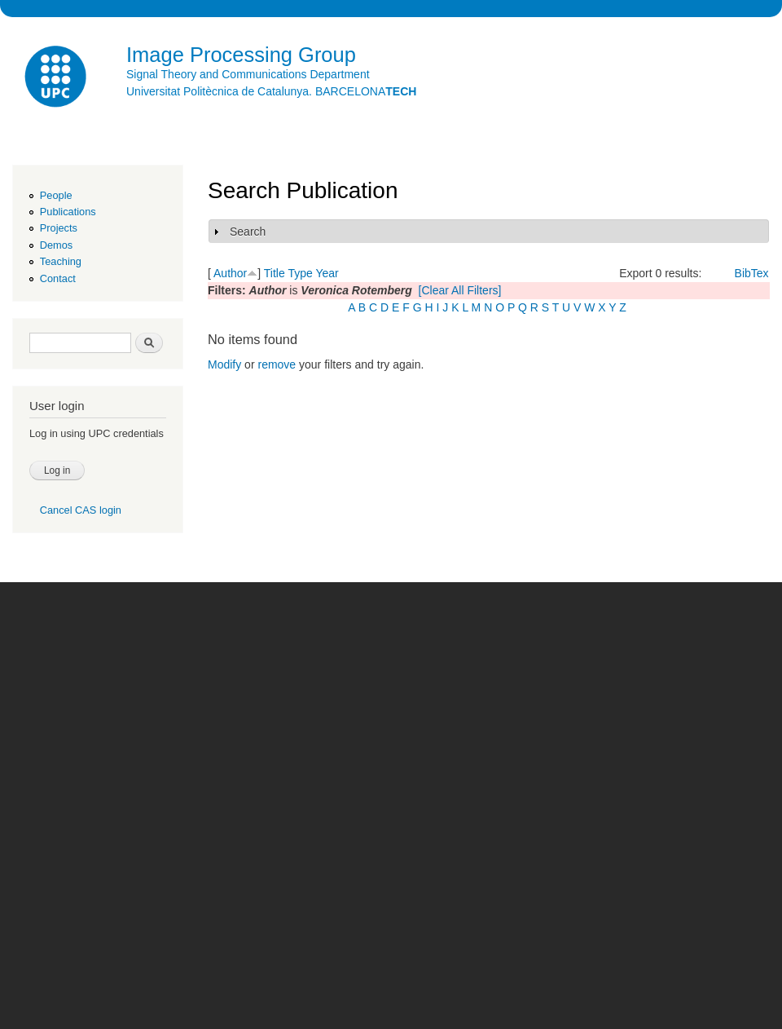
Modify (224, 364)
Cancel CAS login (80, 510)
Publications (68, 211)
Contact (58, 278)
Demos (56, 245)
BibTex (752, 273)
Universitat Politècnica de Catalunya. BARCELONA (271, 91)
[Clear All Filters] (460, 290)
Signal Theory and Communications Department (248, 74)
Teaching (60, 261)
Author (230, 273)
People (56, 195)
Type (300, 273)
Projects (58, 228)
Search (248, 231)
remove (276, 364)
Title (274, 273)
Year (326, 273)
